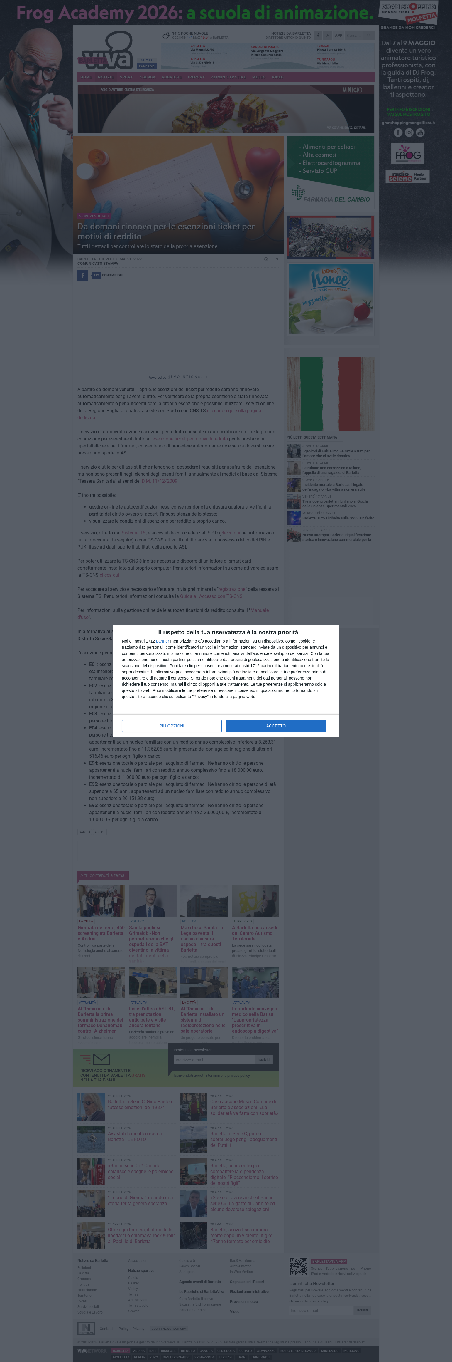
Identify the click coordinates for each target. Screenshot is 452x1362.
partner (162, 641)
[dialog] (226, 681)
